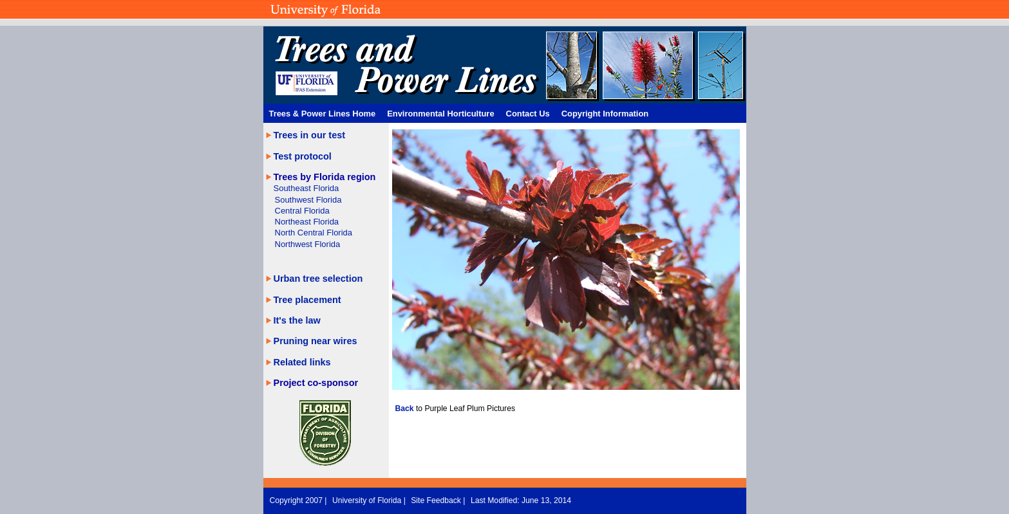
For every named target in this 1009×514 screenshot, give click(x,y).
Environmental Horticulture (440, 113)
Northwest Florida (308, 244)
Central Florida (302, 211)
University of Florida (368, 500)
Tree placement (307, 300)
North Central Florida (314, 232)
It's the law (297, 320)
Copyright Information (605, 113)
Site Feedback (437, 500)
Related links (302, 362)
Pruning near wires (315, 341)
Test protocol (303, 156)
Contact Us (528, 113)
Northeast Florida (307, 221)
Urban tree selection (318, 278)
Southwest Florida (308, 200)
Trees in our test (310, 135)
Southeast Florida (306, 188)
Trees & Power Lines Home (322, 113)
